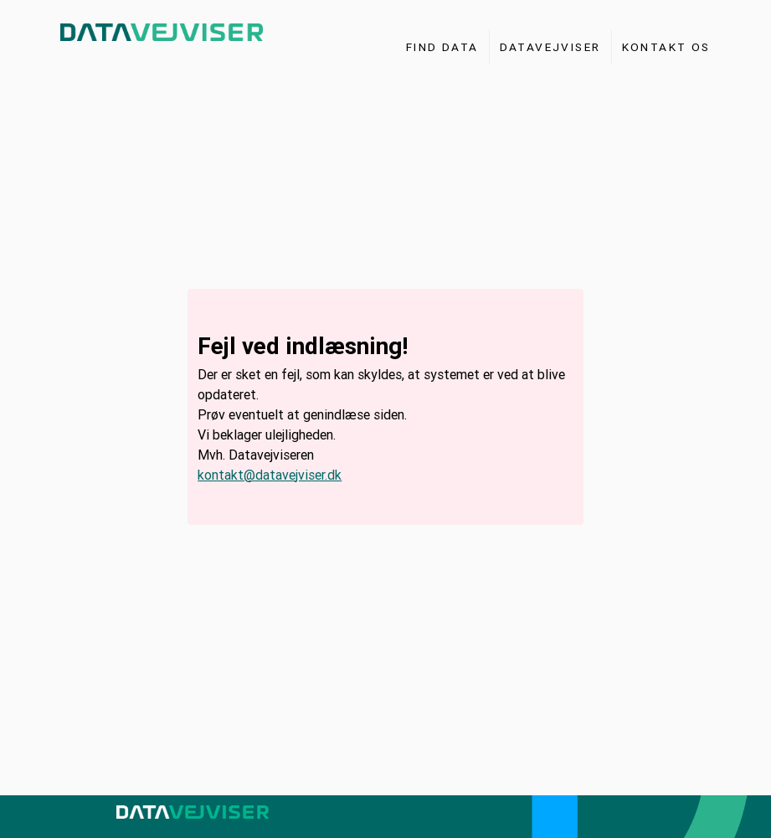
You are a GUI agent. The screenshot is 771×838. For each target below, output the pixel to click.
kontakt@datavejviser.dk (270, 474)
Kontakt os (666, 46)
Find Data (442, 46)
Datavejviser (550, 46)
